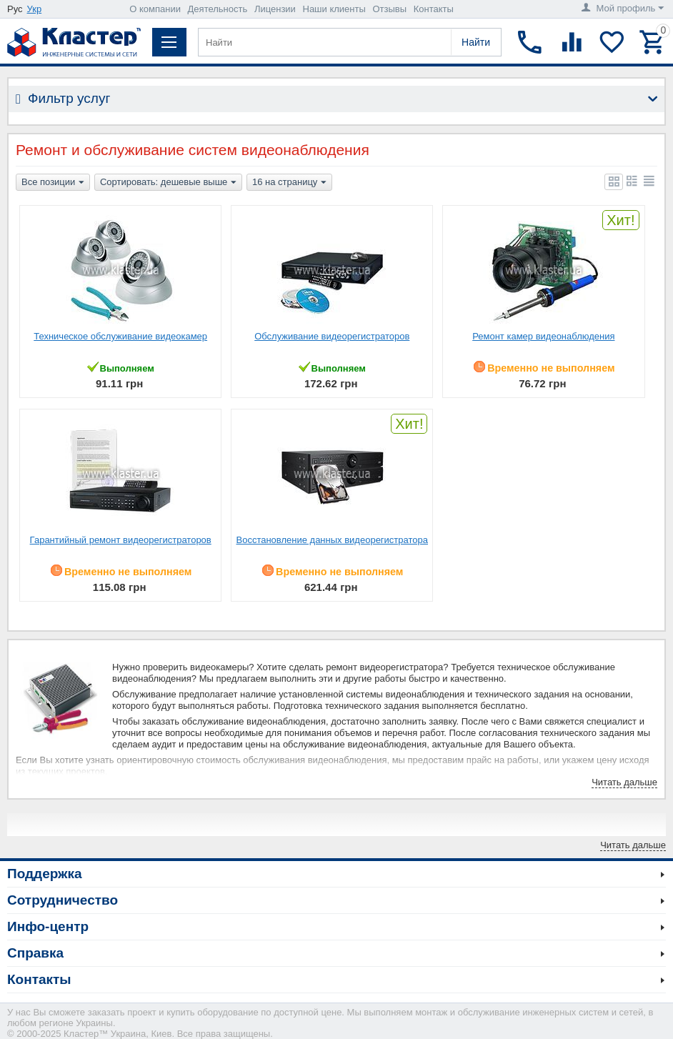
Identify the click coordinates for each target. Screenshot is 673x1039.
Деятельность (218, 9)
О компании (155, 9)
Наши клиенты (334, 9)
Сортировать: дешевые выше (168, 183)
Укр (34, 9)
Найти (476, 42)
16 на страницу (289, 183)
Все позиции (52, 183)
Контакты (434, 9)
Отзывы (389, 9)
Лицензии (275, 9)
